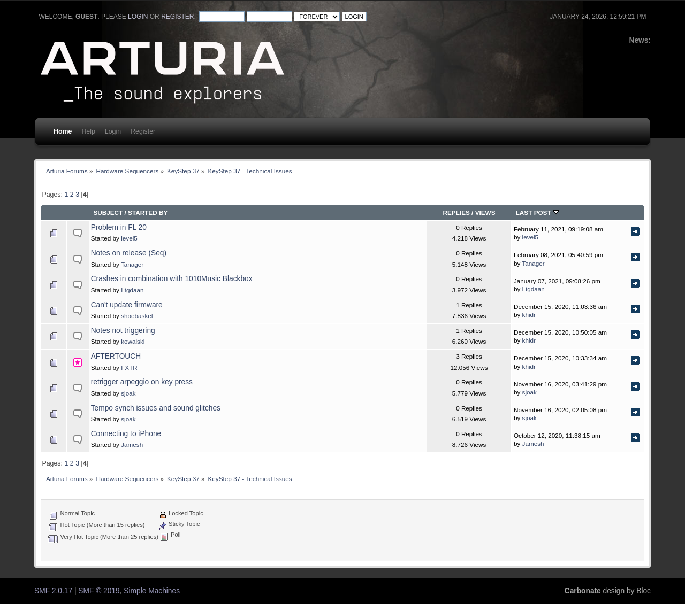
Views (485, 212)
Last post (537, 212)
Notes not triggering (123, 331)
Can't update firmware (127, 305)
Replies (456, 212)
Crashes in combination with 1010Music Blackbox (172, 279)
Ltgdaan (132, 289)
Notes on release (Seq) (128, 253)
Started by (148, 212)
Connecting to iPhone (126, 434)
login (138, 16)
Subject (108, 212)
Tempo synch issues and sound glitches (155, 408)
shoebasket (137, 315)
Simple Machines (152, 591)
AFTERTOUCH (116, 356)
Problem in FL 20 (119, 227)
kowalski (132, 341)
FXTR (129, 367)
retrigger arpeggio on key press (142, 382)
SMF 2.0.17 (53, 591)
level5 (129, 238)
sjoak (128, 393)
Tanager (132, 264)
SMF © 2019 (98, 591)
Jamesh (132, 444)
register (177, 16)
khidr (529, 314)
